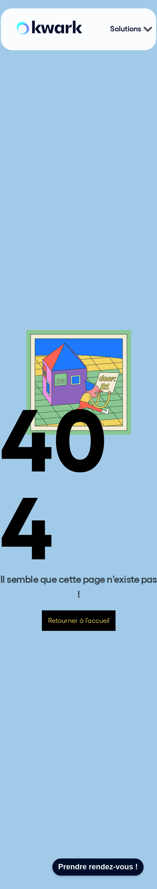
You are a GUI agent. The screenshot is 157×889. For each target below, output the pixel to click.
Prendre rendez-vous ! (98, 867)
